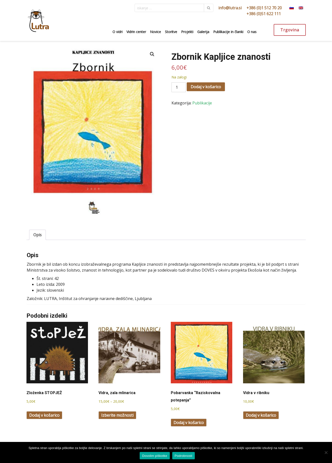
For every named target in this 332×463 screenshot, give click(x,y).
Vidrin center (136, 31)
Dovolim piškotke (154, 456)
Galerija (203, 31)
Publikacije (202, 103)
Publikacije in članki (228, 31)
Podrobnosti (183, 456)
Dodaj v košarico (206, 86)
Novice (155, 31)
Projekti (187, 31)
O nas (252, 31)
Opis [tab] (37, 235)
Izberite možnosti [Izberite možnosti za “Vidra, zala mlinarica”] (117, 415)
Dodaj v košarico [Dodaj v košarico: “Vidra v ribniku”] (261, 415)
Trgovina (289, 30)
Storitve (171, 31)
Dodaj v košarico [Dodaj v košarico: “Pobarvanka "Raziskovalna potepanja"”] (188, 422)
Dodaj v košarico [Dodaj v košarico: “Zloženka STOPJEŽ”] (44, 415)
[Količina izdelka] (179, 87)
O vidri (117, 31)
